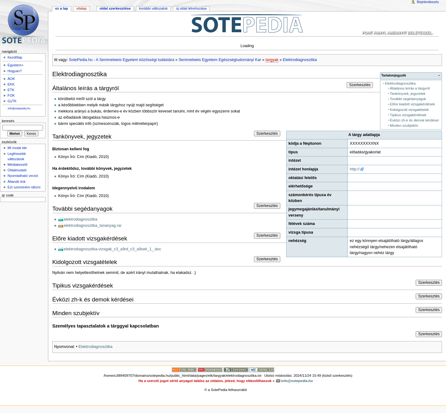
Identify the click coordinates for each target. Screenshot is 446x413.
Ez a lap (61, 8)
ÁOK (11, 79)
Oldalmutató (17, 170)
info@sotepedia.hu (19, 108)
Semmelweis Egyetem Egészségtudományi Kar (220, 60)
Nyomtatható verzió (22, 176)
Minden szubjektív (404, 125)
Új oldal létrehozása (191, 8)
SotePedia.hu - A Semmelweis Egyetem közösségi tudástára (121, 60)
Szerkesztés (359, 85)
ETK (10, 90)
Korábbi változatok (153, 8)
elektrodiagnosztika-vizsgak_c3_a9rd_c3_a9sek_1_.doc (112, 249)
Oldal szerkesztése (115, 8)
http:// (355, 169)
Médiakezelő (17, 164)
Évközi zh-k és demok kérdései (414, 120)
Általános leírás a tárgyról (410, 88)
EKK (11, 84)
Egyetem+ (15, 65)
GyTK (11, 101)
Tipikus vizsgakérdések (408, 115)
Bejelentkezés (428, 2)
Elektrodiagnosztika (300, 60)
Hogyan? (14, 71)
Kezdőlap (14, 57)
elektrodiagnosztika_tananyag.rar (93, 225)
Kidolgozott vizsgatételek (409, 110)
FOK (11, 95)
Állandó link (16, 181)
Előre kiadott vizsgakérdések (412, 104)
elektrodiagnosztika (81, 219)
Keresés (8, 121)
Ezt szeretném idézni (23, 187)
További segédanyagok (408, 99)
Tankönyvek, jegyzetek (408, 93)
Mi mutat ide (17, 148)
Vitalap (81, 8)
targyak (271, 60)
